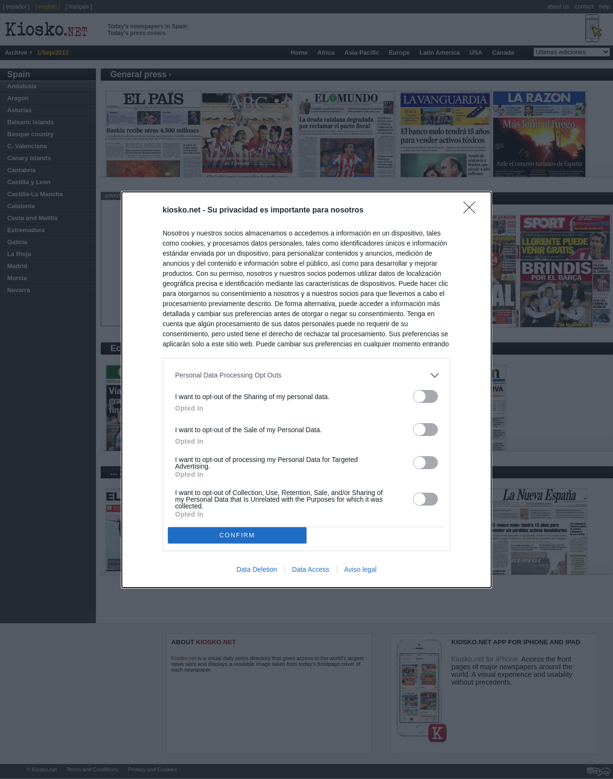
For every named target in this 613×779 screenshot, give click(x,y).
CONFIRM (237, 534)
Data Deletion (256, 569)
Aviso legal (360, 569)
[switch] (425, 396)
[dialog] (306, 390)
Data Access (311, 569)
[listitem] (306, 375)
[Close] (472, 210)
